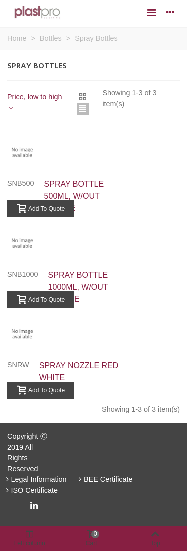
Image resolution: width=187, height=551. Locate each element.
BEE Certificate (105, 480)
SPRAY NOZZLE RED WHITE (79, 372)
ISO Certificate (31, 490)
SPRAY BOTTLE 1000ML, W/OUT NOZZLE (78, 287)
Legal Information (35, 480)
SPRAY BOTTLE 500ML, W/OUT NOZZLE (74, 196)
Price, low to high (34, 102)
